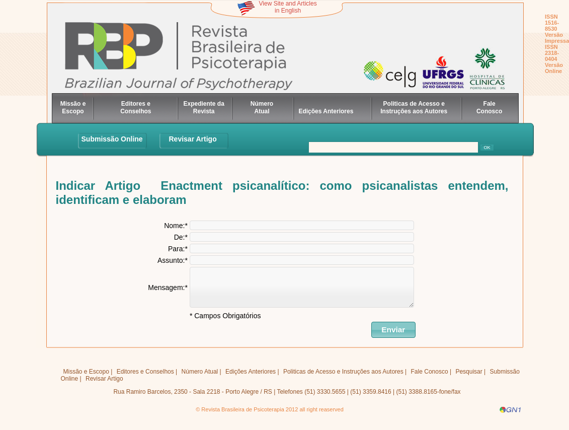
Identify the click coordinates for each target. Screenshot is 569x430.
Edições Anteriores (325, 111)
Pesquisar (468, 379)
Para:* (178, 249)
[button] (393, 337)
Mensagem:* (168, 291)
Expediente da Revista (204, 107)
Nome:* (176, 226)
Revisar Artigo (193, 139)
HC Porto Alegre (470, 72)
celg (375, 77)
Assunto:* (172, 260)
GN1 (510, 417)
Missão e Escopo (73, 107)
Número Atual (262, 107)
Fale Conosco (489, 107)
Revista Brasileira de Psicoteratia (182, 56)
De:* (181, 237)
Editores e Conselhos (135, 107)
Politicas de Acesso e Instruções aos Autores (413, 107)
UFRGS (426, 77)
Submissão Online (112, 139)
